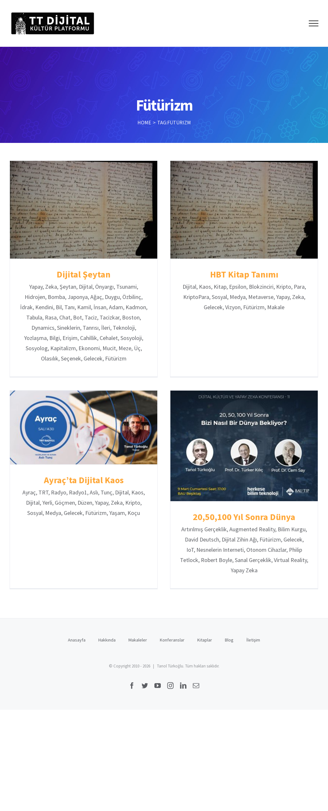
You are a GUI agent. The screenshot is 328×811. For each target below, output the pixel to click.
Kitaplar (204, 648)
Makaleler (137, 648)
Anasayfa (77, 648)
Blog (229, 648)
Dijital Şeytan (84, 274)
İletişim (253, 648)
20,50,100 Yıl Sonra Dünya (235, 518)
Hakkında (107, 648)
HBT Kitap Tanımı (241, 274)
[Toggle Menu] (314, 23)
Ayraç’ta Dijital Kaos (95, 467)
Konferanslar (172, 648)
